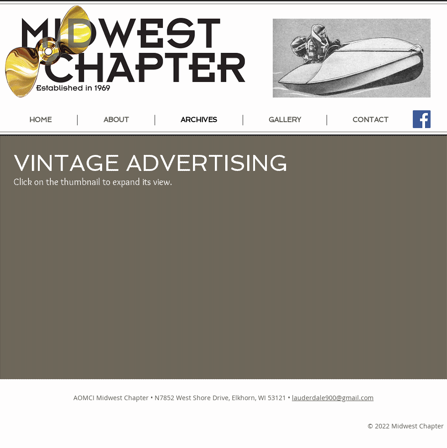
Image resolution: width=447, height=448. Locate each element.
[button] (81, 284)
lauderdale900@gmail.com (333, 397)
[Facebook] (422, 119)
